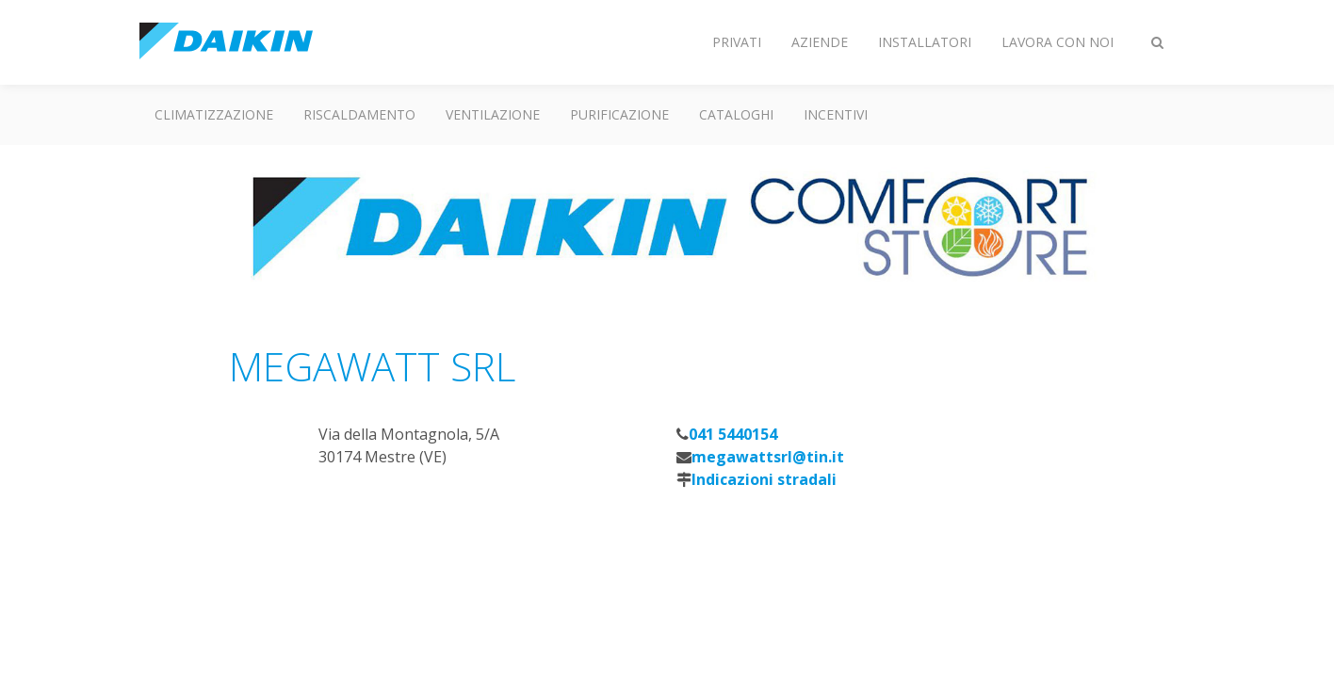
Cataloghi (736, 114)
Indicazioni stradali (764, 479)
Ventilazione (493, 114)
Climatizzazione (214, 114)
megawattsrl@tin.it (767, 456)
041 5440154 (733, 434)
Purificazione (619, 114)
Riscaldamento (359, 114)
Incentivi (836, 114)
